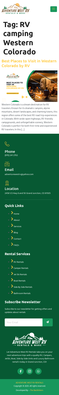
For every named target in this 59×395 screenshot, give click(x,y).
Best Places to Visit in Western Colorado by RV (29, 63)
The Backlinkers (36, 390)
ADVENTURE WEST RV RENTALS (29, 382)
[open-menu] (53, 9)
